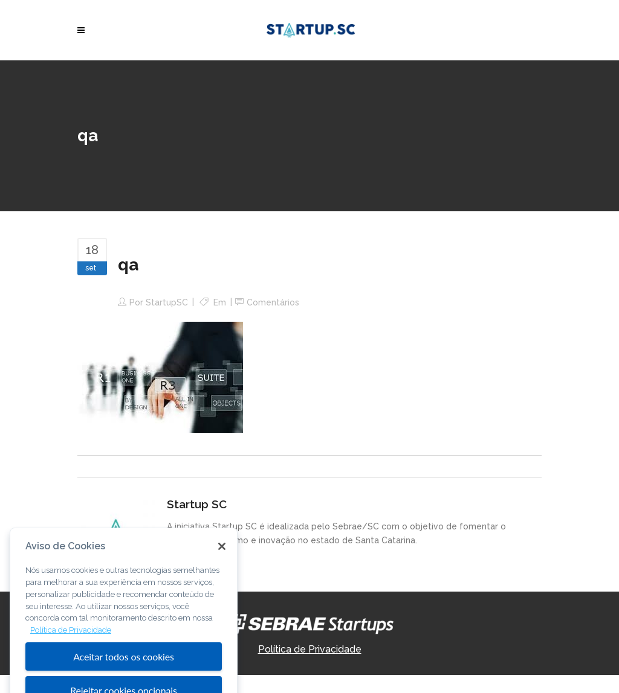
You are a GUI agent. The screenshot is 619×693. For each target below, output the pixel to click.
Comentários (273, 302)
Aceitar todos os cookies (123, 667)
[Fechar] (222, 557)
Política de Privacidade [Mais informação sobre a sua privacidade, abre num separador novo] (70, 641)
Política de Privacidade (309, 649)
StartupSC (167, 302)
